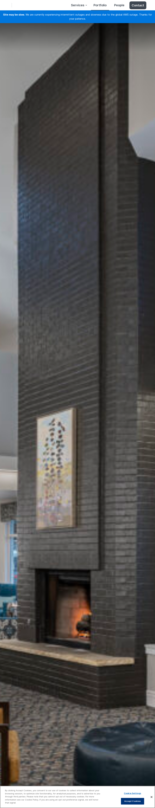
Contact (138, 5)
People (119, 5)
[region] (77, 797)
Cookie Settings (132, 793)
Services (77, 5)
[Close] (151, 797)
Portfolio (100, 5)
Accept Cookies (132, 801)
